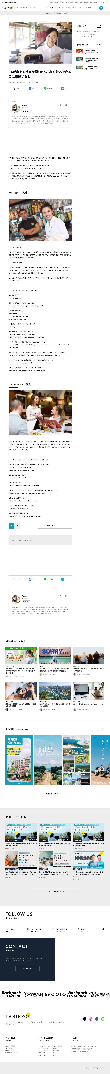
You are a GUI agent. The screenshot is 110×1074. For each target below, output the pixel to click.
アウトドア (61, 8)
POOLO (72, 2)
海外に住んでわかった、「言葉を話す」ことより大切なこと (88, 670)
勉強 (20, 540)
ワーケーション (89, 36)
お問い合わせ (93, 2)
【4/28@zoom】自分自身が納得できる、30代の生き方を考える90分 (21, 844)
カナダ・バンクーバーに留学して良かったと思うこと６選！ (54, 705)
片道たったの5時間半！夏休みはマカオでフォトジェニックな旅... (91, 60)
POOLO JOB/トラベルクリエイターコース (88, 31)
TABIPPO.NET (21, 676)
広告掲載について (85, 2)
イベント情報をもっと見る (55, 891)
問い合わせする (27, 969)
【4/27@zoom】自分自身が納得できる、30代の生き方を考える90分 (55, 844)
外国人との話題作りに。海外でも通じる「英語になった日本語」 (21, 705)
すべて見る (98, 44)
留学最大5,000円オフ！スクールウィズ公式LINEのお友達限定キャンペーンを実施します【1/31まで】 (20, 671)
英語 (29, 540)
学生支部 (77, 2)
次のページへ (50, 525)
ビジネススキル (43, 1048)
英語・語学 (77, 666)
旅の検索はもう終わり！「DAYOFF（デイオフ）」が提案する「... (91, 52)
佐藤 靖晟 (88, 674)
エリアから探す (88, 49)
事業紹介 (67, 2)
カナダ (41, 666)
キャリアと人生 (57, 1046)
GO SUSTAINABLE (44, 1046)
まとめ (15, 540)
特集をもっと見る (52, 794)
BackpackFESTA (43, 1051)
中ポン (86, 709)
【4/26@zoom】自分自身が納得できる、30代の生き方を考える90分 (88, 844)
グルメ (74, 8)
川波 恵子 (54, 674)
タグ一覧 (99, 26)
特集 (31, 8)
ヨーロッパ (80, 36)
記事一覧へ (26, 111)
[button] (102, 730)
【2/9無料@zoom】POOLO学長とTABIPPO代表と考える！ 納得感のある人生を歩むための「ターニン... (88, 874)
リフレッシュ (42, 1055)
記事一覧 (27, 8)
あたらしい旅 (91, 34)
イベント (34, 8)
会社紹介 (62, 2)
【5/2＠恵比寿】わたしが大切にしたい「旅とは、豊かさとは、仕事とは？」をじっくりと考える (21, 873)
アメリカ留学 (10, 666)
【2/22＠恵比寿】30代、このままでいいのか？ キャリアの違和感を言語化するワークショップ (54, 873)
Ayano (24, 105)
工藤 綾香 (20, 709)
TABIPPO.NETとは (54, 2)
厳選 (25, 540)
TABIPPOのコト (81, 34)
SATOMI (54, 709)
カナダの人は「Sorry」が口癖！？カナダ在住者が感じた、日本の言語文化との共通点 (54, 670)
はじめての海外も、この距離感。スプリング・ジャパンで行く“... (91, 68)
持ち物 (68, 8)
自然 (80, 8)
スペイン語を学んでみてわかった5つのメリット (88, 705)
